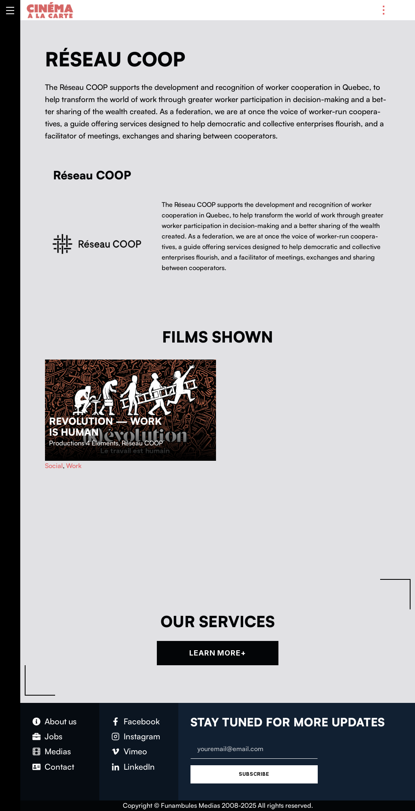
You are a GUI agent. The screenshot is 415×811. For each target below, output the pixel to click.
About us (61, 721)
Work (73, 466)
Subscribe (254, 774)
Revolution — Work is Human (105, 426)
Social (54, 466)
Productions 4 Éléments (83, 443)
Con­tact (59, 767)
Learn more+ (217, 653)
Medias (58, 751)
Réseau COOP (142, 443)
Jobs (53, 736)
